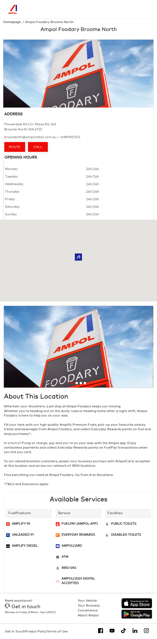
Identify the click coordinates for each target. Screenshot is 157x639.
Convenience (88, 610)
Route (15, 147)
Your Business (89, 605)
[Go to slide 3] (81, 383)
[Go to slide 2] (76, 383)
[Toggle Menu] (146, 9)
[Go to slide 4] (85, 383)
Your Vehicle (87, 600)
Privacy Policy (36, 631)
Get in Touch (15, 631)
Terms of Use (57, 631)
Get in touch (22, 606)
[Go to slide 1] (72, 383)
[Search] (129, 9)
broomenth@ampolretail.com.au (30, 137)
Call (38, 147)
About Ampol (88, 615)
